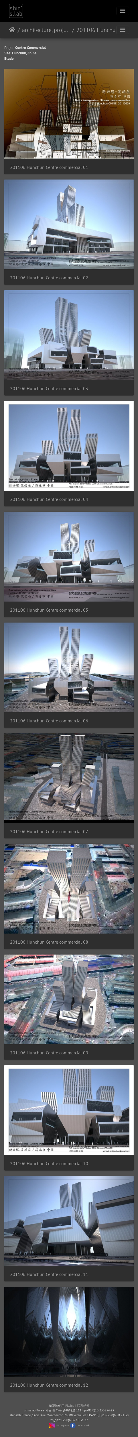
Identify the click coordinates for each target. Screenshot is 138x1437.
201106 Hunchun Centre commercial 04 (49, 499)
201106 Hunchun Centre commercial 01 (49, 167)
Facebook (82, 1425)
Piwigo (69, 1406)
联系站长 (83, 1406)
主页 (12, 30)
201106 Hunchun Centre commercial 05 (49, 610)
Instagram (62, 1425)
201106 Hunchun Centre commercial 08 (49, 942)
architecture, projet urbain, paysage (46, 30)
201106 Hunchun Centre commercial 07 (49, 831)
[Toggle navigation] (123, 11)
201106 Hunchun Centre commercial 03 (49, 388)
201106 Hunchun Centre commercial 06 (49, 721)
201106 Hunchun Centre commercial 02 (49, 277)
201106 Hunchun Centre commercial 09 (49, 1053)
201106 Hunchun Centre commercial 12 (49, 1385)
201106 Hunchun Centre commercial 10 (49, 1163)
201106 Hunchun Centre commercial (100, 30)
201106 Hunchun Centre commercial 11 (49, 1274)
